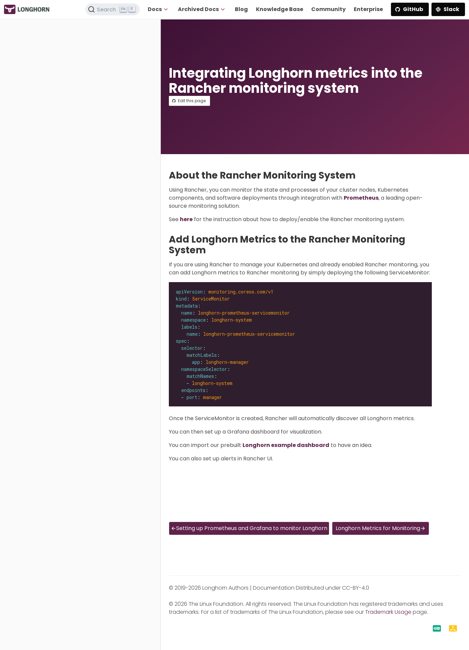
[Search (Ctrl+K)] (112, 9)
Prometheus (361, 198)
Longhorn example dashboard (286, 445)
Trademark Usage (388, 612)
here (186, 219)
